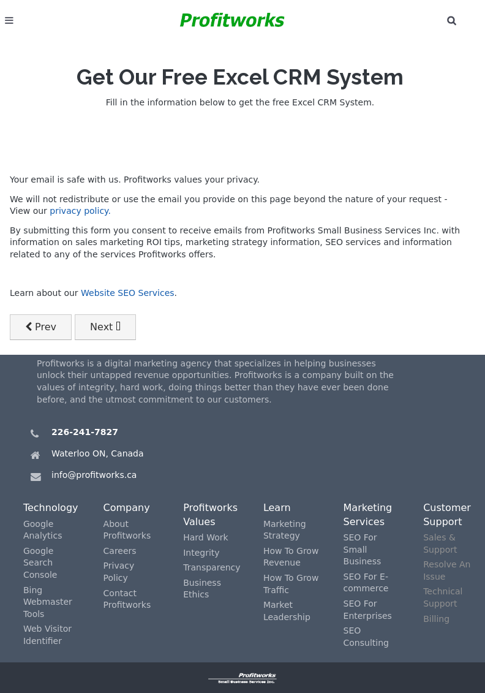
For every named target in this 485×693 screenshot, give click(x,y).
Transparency (211, 567)
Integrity (201, 553)
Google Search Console (40, 563)
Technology (50, 507)
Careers (120, 551)
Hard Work (205, 537)
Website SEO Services (128, 293)
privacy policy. (80, 211)
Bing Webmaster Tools (47, 602)
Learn (277, 507)
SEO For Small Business (363, 549)
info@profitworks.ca (94, 475)
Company (126, 507)
